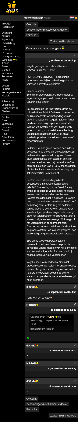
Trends (5, 63)
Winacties (10, 59)
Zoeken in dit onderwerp (63, 41)
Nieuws (6, 36)
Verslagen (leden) (11, 92)
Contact (6, 117)
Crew (4, 120)
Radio (5, 79)
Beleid (5, 130)
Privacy (6, 143)
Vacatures (7, 124)
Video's (6, 69)
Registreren (8, 27)
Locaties (6, 104)
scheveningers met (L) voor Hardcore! (47, 29)
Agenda (6, 39)
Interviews (7, 73)
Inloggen (6, 23)
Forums (6, 89)
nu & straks (7, 43)
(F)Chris (52, 316)
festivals (6, 50)
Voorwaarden (9, 140)
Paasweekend (9, 53)
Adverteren (8, 137)
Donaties (6, 127)
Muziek (5, 95)
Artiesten (6, 101)
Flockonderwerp (33, 17)
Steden (6, 111)
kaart (5, 46)
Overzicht (7, 32)
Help (4, 134)
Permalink (31, 35)
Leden (5, 85)
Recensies (7, 76)
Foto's (5, 66)
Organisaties (8, 108)
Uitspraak (35, 316)
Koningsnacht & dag (11, 56)
